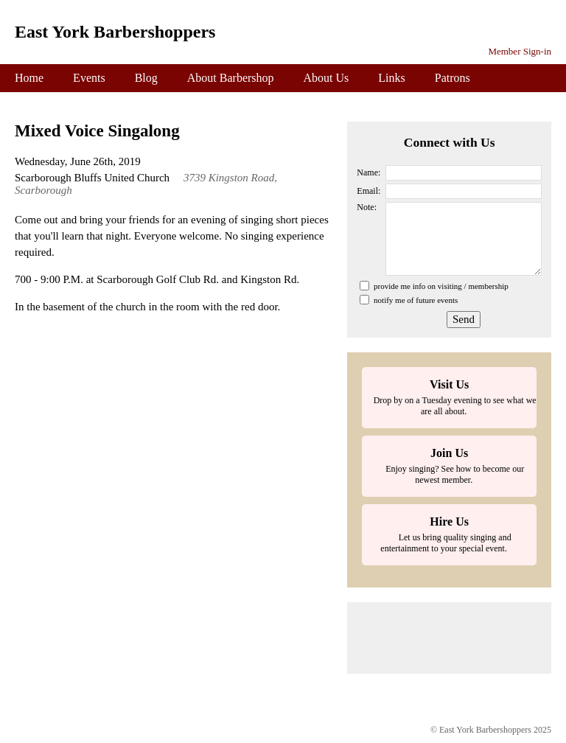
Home (29, 77)
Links (391, 77)
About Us (326, 77)
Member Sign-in (519, 51)
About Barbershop (230, 77)
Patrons (452, 77)
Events (89, 77)
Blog (146, 77)
